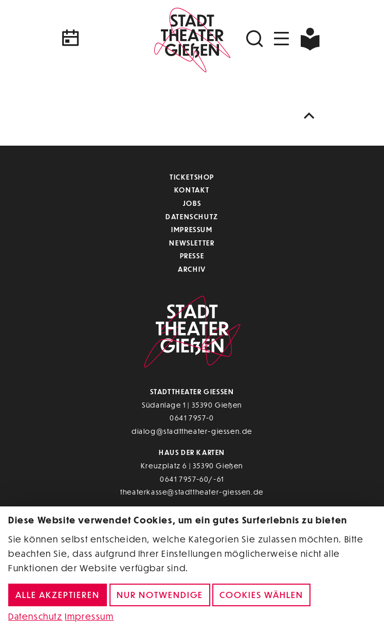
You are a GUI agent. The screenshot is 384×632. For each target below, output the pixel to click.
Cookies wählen (261, 594)
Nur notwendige (160, 594)
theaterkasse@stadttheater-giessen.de (192, 491)
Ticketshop (192, 176)
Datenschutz (192, 216)
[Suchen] (256, 39)
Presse (192, 255)
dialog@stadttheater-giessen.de (192, 431)
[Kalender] (104, 39)
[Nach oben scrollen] (311, 116)
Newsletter (191, 242)
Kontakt (192, 189)
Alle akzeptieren (57, 594)
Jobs (192, 203)
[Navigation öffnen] (281, 39)
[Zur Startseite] (192, 38)
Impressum (191, 229)
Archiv (192, 269)
